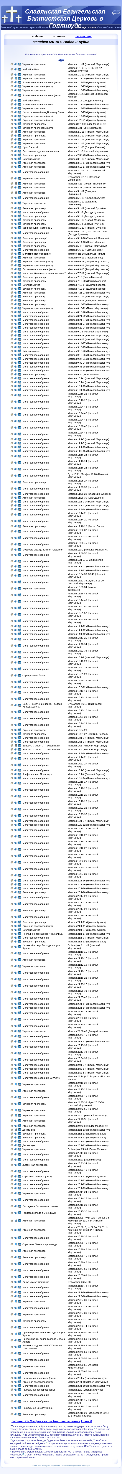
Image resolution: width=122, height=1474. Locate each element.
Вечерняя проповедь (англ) (37, 127)
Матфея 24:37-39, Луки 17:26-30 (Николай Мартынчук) (86, 1104)
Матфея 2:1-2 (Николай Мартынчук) (88, 151)
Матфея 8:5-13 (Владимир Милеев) (87, 300)
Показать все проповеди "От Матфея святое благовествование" (61, 54)
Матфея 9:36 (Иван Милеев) (83, 374)
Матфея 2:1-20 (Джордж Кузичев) (86, 147)
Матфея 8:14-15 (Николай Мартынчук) (89, 304)
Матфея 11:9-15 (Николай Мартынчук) (89, 451)
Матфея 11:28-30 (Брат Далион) (86, 497)
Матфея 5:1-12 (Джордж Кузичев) (86, 198)
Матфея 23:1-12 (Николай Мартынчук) (89, 1041)
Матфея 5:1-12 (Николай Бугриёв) (87, 208)
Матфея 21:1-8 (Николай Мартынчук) (88, 937)
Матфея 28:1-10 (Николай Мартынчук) (89, 1385)
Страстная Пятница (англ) (37, 1176)
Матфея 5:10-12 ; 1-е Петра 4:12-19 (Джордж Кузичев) (87, 233)
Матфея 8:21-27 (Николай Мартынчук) (89, 320)
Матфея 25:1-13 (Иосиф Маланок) (87, 1133)
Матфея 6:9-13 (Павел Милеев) (85, 257)
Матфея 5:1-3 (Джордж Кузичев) (86, 212)
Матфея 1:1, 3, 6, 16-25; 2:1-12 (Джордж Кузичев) (85, 69)
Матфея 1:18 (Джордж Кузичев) (85, 100)
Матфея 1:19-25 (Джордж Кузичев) (87, 116)
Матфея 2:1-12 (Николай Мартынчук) (88, 135)
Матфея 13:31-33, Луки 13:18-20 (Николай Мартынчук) (86, 582)
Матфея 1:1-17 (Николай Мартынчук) (88, 64)
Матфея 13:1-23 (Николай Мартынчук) (89, 566)
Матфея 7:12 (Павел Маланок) (85, 277)
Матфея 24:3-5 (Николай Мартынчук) (88, 1068)
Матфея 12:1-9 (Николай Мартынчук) (88, 501)
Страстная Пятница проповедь (39, 1244)
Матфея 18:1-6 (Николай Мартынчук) (88, 770)
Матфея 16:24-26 (77, 730)
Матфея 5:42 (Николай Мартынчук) (87, 246)
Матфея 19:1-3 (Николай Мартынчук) (88, 821)
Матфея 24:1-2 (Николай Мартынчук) (88, 1065)
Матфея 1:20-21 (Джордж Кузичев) (87, 120)
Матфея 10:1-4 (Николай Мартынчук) (88, 378)
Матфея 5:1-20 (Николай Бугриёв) (87, 227)
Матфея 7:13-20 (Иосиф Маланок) (87, 281)
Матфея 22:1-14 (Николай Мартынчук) (89, 1004)
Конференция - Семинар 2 (37, 227)
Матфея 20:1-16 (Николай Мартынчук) (89, 880)
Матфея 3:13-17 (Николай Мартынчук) (89, 162)
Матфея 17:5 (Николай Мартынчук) (87, 745)
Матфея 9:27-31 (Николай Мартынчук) (89, 358)
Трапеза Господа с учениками (39, 1212)
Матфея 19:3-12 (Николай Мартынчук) (89, 824)
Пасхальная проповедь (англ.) (39, 1389)
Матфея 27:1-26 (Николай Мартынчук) (89, 1292)
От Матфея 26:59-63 (79, 1282)
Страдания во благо (33, 675)
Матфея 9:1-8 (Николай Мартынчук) (88, 331)
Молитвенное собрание (35, 172)
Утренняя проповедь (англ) (37, 86)
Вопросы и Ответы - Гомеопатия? (41, 745)
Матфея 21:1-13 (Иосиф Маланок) (87, 941)
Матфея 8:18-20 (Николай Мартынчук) (89, 312)
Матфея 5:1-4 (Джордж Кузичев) (86, 223)
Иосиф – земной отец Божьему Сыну (43, 112)
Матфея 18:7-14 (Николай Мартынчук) (89, 778)
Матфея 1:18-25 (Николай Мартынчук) (89, 78)
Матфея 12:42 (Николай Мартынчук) (88, 549)
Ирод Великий (30, 147)
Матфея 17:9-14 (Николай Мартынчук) (89, 753)
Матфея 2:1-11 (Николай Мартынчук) (88, 131)
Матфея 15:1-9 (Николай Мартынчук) (88, 657)
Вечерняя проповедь (34, 124)
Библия (67, 27)
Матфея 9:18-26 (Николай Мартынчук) (89, 351)
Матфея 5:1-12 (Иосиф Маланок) (86, 220)
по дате (37, 36)
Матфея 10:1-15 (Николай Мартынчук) (89, 386)
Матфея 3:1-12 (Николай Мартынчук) (88, 159)
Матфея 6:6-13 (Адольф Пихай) (85, 249)
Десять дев (28, 1129)
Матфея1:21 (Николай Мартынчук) (87, 124)
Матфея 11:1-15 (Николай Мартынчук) (89, 447)
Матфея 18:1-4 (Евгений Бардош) (86, 774)
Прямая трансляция (51, 27)
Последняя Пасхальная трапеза (40, 1206)
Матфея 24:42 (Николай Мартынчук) (88, 1115)
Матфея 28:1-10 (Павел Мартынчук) (88, 1382)
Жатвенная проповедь (34, 1164)
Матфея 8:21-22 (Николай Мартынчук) (89, 316)
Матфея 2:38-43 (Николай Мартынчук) (89, 155)
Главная (6, 27)
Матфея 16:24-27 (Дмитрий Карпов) (88, 734)
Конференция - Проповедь (37, 774)
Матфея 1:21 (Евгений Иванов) (85, 127)
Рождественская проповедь (37, 104)
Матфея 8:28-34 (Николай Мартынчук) (89, 327)
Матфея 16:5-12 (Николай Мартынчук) (89, 687)
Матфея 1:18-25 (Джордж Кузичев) (87, 82)
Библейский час (31, 69)
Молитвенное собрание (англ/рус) (41, 1077)
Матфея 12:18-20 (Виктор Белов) (86, 526)
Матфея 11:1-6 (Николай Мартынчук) (88, 439)
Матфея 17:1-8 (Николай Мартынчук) (88, 737)
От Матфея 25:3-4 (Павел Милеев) (87, 1149)
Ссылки (102, 27)
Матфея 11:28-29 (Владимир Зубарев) (89, 493)
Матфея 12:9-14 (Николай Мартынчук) (89, 509)
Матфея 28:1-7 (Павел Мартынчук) (87, 1378)
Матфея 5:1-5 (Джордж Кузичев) (86, 216)
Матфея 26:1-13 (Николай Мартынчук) (89, 1180)
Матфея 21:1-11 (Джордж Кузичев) (87, 922)
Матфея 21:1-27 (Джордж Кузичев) (87, 930)
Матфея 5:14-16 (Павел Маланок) (86, 242)
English (116, 10)
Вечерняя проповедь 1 (35, 238)
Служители (17, 27)
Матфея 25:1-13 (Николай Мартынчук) (89, 1129)
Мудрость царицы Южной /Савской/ (42, 549)
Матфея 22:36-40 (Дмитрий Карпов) (88, 1031)
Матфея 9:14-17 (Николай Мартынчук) (89, 343)
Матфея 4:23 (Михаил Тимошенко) (87, 183)
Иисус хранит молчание (35, 1282)
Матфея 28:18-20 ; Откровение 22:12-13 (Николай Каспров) (89, 1414)
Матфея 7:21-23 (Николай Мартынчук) (89, 292)
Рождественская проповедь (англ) (41, 82)
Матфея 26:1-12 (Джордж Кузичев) (87, 1176)
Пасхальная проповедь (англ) (39, 269)
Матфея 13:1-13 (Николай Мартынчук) (89, 570)
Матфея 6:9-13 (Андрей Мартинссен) (88, 261)
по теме (59, 36)
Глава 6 (86, 1421)
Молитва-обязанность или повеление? (44, 273)
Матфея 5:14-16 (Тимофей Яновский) (89, 238)
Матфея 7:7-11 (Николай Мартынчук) (88, 273)
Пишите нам (114, 27)
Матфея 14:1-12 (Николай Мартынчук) (89, 626)
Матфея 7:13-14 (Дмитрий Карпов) (87, 284)
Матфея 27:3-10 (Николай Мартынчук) (89, 1296)
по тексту (83, 36)
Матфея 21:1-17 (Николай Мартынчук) (89, 933)
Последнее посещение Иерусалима (42, 933)
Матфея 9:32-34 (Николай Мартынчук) (89, 362)
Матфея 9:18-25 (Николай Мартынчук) (89, 347)
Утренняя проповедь (34, 64)
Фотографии (31, 27)
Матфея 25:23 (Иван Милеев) (84, 1159)
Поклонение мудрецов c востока (40, 151)
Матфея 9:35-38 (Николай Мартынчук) (89, 366)
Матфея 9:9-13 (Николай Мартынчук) (88, 335)
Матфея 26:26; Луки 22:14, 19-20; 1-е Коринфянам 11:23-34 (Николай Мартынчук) (88, 1220)
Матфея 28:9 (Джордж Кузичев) (85, 1389)
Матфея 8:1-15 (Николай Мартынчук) (88, 296)
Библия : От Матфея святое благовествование (45, 1421)
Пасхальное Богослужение (37, 1408)
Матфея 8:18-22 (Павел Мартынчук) (88, 308)
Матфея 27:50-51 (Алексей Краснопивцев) (83, 1366)
